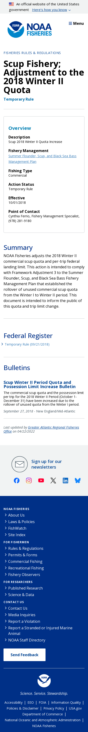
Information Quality (66, 702)
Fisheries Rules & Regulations (32, 53)
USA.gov (75, 708)
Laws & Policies (21, 521)
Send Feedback (24, 654)
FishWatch (17, 528)
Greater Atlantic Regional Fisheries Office (41, 429)
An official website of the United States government (44, 7)
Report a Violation (24, 621)
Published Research (25, 588)
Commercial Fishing (25, 561)
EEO (30, 702)
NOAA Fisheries (16, 509)
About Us (16, 515)
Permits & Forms (22, 554)
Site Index (16, 534)
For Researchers (18, 582)
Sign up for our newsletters (46, 464)
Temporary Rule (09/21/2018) (27, 344)
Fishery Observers (24, 574)
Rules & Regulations (25, 548)
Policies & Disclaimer (22, 708)
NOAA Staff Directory (26, 640)
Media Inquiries (21, 614)
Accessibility (13, 702)
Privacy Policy (53, 708)
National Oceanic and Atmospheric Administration (42, 720)
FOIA (42, 702)
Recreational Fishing (26, 568)
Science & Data (21, 594)
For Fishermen (16, 542)
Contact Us (14, 602)
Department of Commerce (42, 714)
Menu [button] (76, 23)
